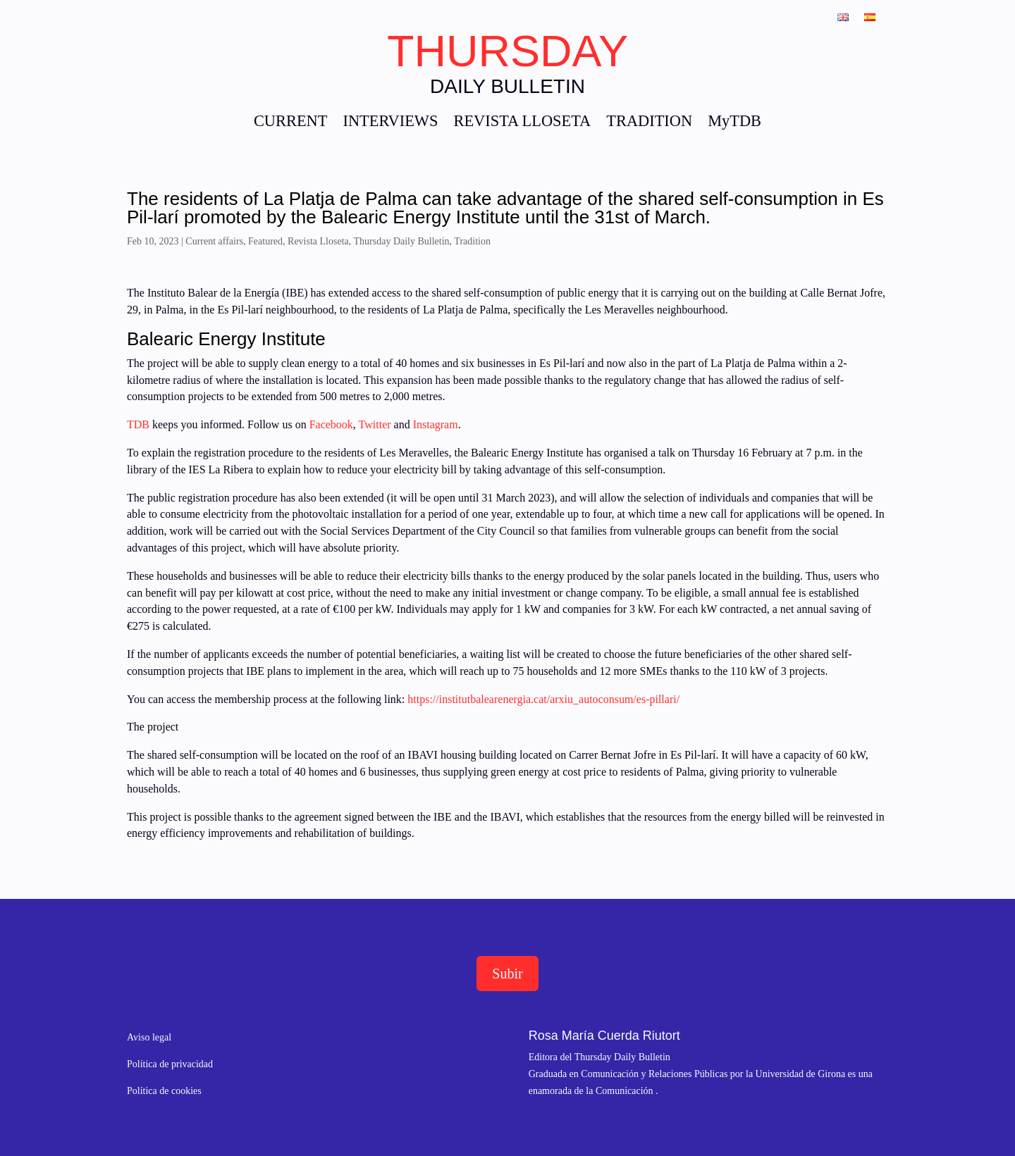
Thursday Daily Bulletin (402, 241)
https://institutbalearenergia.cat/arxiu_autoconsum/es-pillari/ (543, 699)
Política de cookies (164, 1091)
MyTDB (734, 123)
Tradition (472, 241)
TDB (138, 424)
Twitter (376, 424)
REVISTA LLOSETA (522, 123)
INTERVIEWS (390, 123)
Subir (507, 973)
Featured (265, 241)
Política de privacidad (170, 1064)
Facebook (330, 424)
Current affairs (214, 241)
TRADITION (649, 123)
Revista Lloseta (318, 241)
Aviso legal (149, 1037)
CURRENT (291, 123)
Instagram (435, 424)
